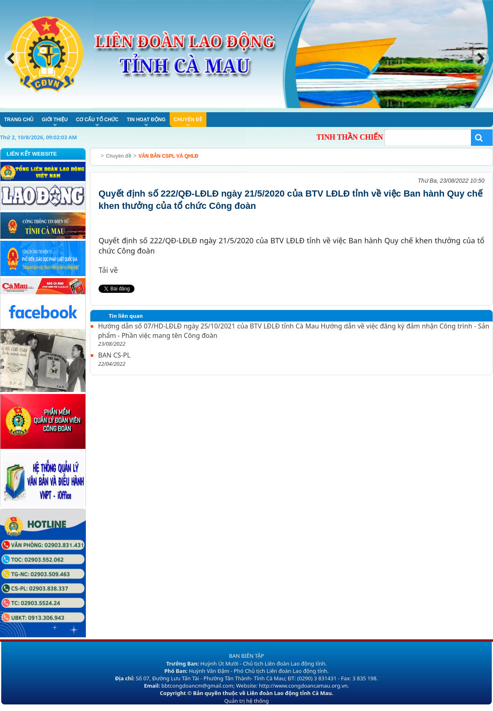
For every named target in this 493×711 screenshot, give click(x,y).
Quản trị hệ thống (246, 700)
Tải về (108, 270)
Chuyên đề (118, 156)
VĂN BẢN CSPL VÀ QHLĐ (168, 156)
